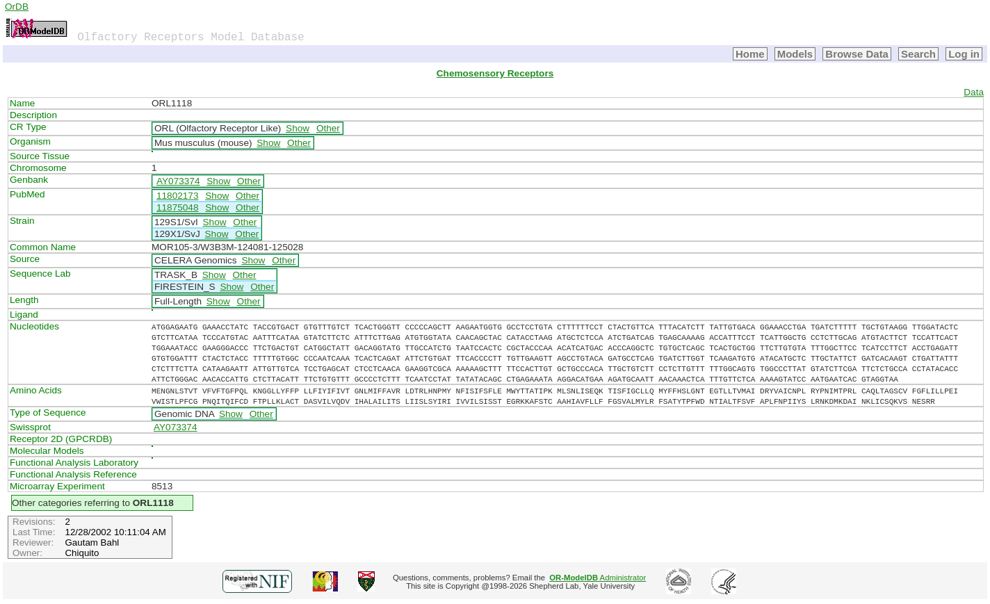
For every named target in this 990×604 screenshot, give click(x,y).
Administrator (597, 577)
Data (974, 92)
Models (795, 54)
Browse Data (856, 54)
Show (297, 128)
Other (328, 128)
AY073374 (178, 181)
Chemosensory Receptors (495, 73)
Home (750, 54)
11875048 (177, 207)
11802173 (177, 195)
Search (918, 54)
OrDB (17, 6)
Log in (964, 54)
